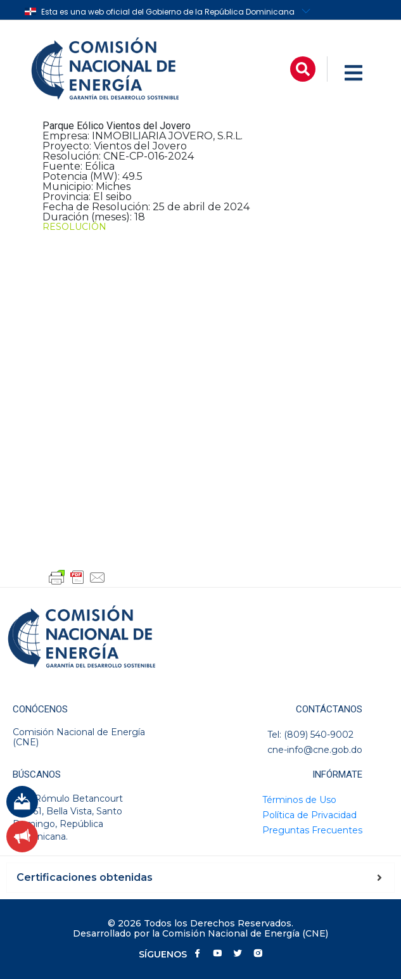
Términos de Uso (299, 799)
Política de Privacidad (309, 815)
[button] (302, 69)
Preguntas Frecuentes (312, 830)
